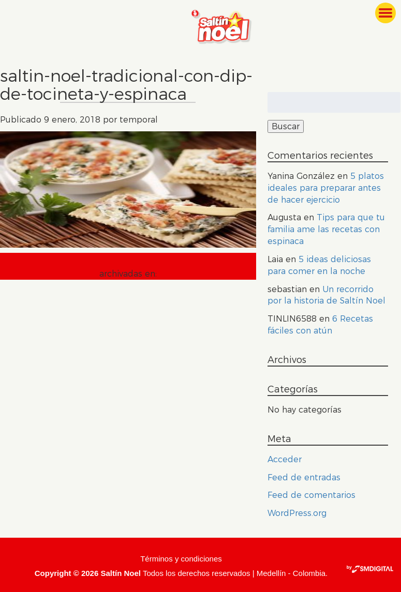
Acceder (285, 459)
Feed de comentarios (311, 495)
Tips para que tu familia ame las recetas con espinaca (326, 229)
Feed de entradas (304, 477)
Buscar (286, 126)
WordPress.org (297, 513)
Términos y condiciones (181, 558)
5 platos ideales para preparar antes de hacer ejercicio (326, 188)
